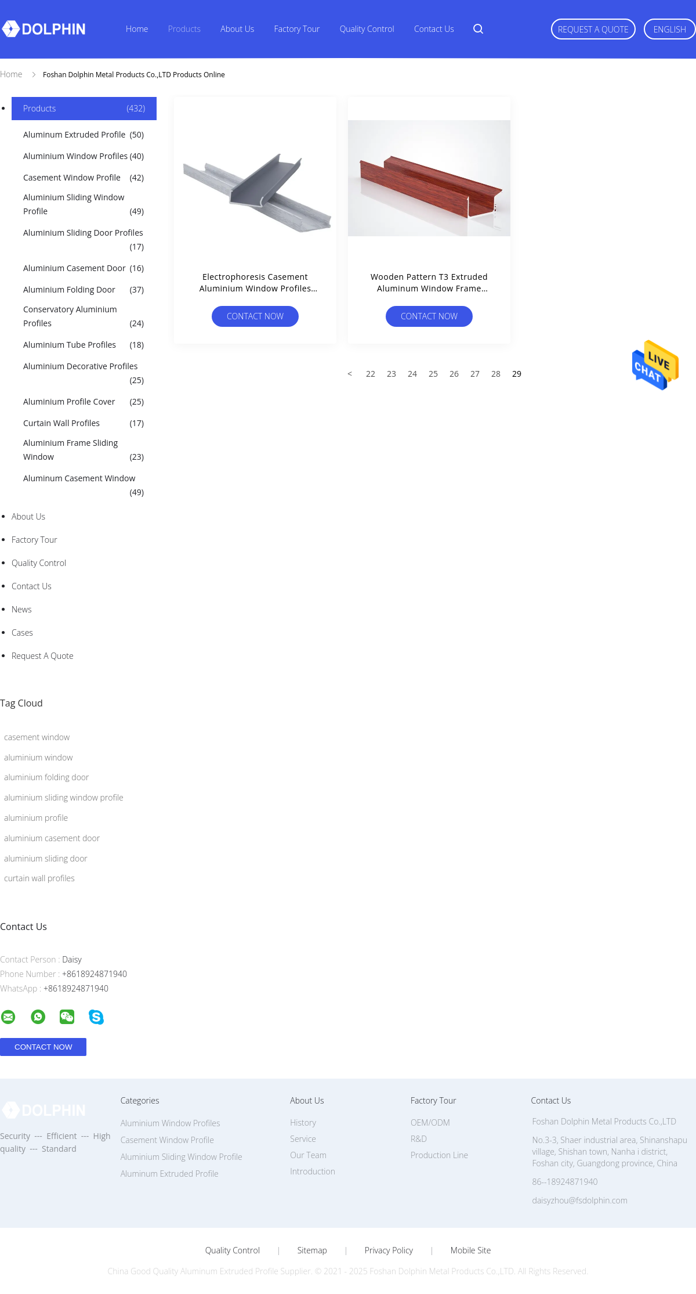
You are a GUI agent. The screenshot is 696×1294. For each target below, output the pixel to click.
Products (184, 28)
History (303, 1122)
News (21, 609)
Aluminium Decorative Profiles (83, 374)
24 (412, 373)
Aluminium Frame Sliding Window (83, 450)
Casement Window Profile (83, 178)
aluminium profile (36, 817)
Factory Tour (297, 28)
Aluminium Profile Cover (83, 402)
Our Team (308, 1154)
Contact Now (255, 316)
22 (370, 373)
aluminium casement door (52, 838)
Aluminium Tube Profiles (83, 345)
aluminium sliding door (46, 858)
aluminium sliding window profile (64, 797)
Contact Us (434, 28)
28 (496, 373)
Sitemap (312, 1250)
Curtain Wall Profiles (83, 423)
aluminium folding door (46, 777)
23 (391, 373)
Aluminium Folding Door (83, 290)
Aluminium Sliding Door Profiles (83, 240)
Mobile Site (471, 1250)
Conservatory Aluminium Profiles (83, 317)
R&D (419, 1138)
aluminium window (38, 757)
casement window (37, 736)
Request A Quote (593, 29)
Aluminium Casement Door (83, 268)
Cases (22, 632)
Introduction (312, 1171)
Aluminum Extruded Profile (83, 135)
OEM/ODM (430, 1122)
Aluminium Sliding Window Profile (83, 205)
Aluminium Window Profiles (83, 156)
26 (454, 373)
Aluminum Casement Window (83, 486)
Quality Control (367, 28)
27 (475, 373)
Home (137, 28)
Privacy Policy (389, 1250)
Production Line (439, 1154)
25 (433, 373)
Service (303, 1138)
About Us (237, 28)
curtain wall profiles (39, 878)
